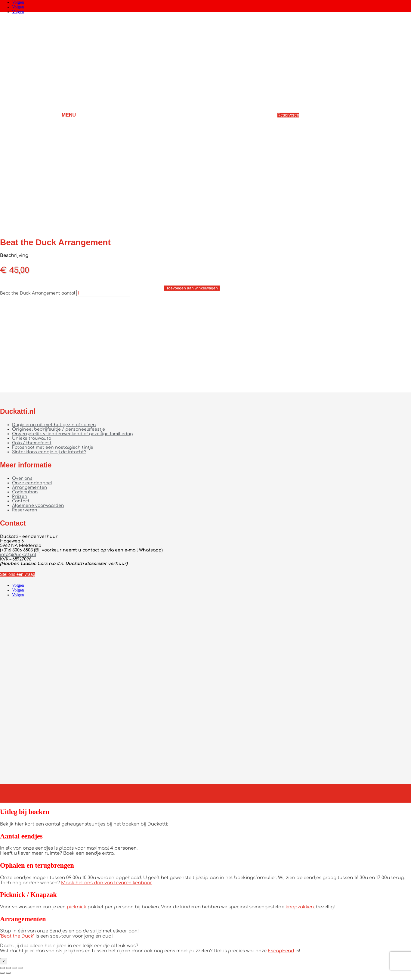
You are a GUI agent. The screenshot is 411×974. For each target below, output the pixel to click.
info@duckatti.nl (18, 554)
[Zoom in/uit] (2, 968)
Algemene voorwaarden (38, 505)
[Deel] (14, 968)
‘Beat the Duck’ (17, 936)
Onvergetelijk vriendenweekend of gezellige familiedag (72, 434)
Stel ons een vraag (17, 574)
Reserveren (288, 115)
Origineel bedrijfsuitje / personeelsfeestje (58, 429)
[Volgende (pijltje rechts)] (8, 973)
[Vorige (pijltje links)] (2, 973)
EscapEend (281, 951)
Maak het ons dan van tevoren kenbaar (106, 882)
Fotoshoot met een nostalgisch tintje (52, 447)
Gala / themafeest (31, 443)
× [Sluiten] (3, 961)
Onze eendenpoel (32, 483)
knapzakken (300, 907)
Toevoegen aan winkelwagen (192, 288)
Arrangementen (29, 487)
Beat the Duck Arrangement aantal (37, 293)
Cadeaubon (25, 492)
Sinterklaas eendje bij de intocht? (49, 452)
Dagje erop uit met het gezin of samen (54, 425)
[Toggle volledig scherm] (8, 968)
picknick (76, 907)
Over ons (22, 478)
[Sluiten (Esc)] (20, 968)
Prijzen (19, 496)
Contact (20, 501)
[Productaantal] (103, 293)
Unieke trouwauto (31, 438)
